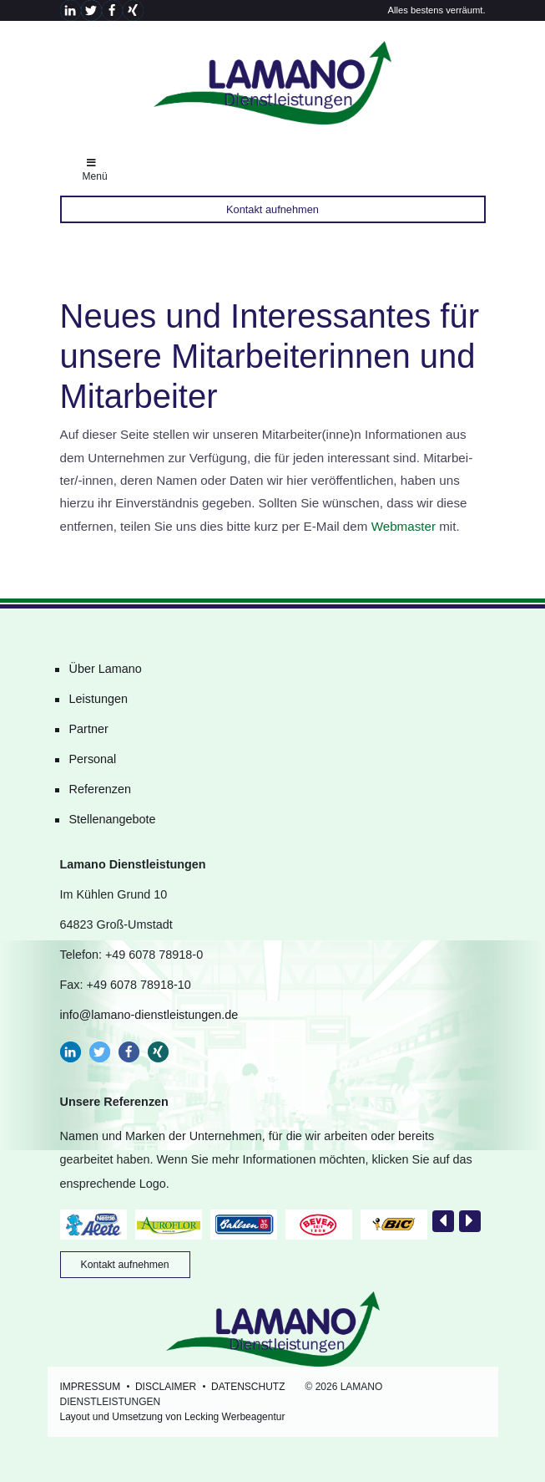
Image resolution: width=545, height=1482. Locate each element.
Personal (93, 759)
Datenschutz (248, 1387)
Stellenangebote (112, 819)
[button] (70, 10)
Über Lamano (105, 668)
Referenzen (100, 789)
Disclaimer (165, 1387)
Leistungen (98, 698)
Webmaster (403, 526)
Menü (95, 170)
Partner (88, 729)
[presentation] (443, 1221)
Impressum (90, 1387)
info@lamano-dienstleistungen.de (149, 1014)
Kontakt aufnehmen (272, 209)
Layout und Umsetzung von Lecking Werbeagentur (172, 1417)
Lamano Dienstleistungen (273, 83)
